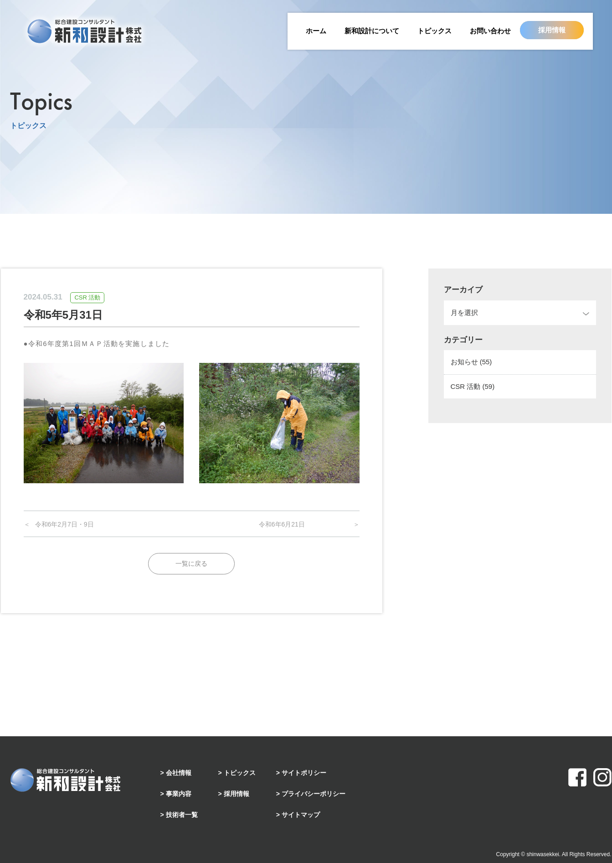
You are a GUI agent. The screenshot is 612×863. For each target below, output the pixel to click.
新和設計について (372, 31)
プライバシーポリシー (313, 793)
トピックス (434, 31)
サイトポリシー (304, 772)
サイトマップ (301, 814)
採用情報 (552, 30)
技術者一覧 (182, 814)
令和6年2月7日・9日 (64, 524)
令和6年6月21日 (282, 524)
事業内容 (178, 793)
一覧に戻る (191, 563)
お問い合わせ (490, 31)
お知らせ (471, 362)
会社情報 (178, 772)
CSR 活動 (473, 386)
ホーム (316, 31)
